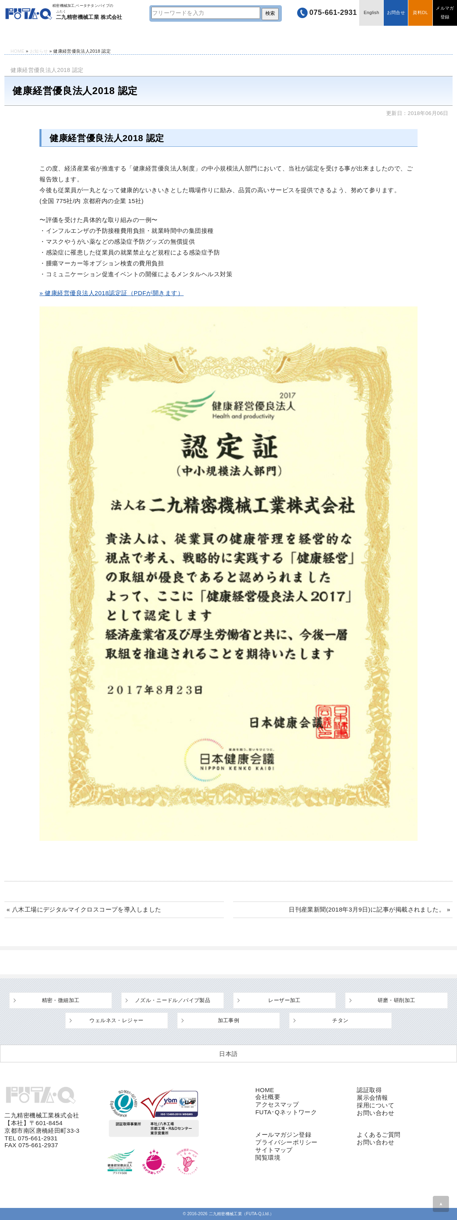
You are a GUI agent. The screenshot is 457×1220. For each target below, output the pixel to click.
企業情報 (333, 35)
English (371, 12)
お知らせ (39, 51)
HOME (23, 35)
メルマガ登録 (445, 13)
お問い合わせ (375, 1112)
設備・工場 (169, 35)
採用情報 (416, 35)
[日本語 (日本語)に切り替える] (228, 1053)
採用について (375, 1105)
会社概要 (267, 1096)
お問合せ (396, 12)
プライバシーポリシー (286, 1142)
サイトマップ (274, 1149)
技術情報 (87, 35)
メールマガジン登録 (283, 1134)
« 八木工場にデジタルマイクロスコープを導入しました (83, 909)
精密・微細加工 (61, 1000)
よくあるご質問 (251, 35)
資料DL (420, 12)
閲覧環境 (267, 1157)
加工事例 (229, 1020)
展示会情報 (372, 1097)
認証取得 (369, 1089)
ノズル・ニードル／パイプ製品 (172, 1000)
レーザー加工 (284, 1000)
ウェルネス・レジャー (116, 1020)
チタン (340, 1020)
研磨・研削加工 (397, 1000)
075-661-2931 (333, 13)
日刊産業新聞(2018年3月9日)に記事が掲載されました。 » (370, 909)
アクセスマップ (277, 1104)
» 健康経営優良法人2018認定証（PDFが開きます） (111, 293)
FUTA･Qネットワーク (286, 1112)
